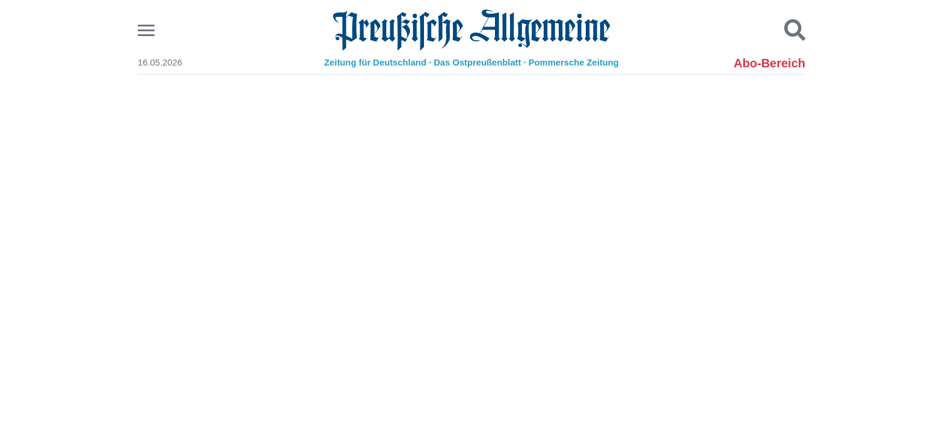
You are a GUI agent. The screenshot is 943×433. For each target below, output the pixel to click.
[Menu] (148, 30)
